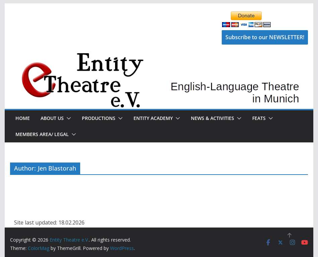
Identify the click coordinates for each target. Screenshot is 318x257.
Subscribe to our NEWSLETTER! (264, 37)
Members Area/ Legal (42, 134)
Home (22, 118)
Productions (98, 118)
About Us (52, 118)
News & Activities (212, 118)
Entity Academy (153, 118)
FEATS (259, 118)
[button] (67, 118)
